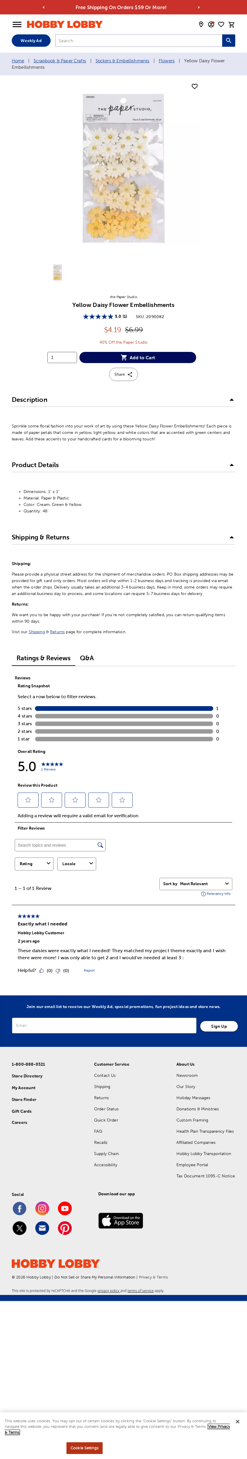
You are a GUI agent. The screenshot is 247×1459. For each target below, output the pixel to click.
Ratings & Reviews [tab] (43, 658)
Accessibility (105, 1164)
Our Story (185, 1086)
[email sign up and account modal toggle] (211, 24)
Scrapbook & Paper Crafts (60, 60)
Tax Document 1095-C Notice (205, 1176)
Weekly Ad (31, 40)
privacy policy (108, 1290)
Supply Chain (106, 1153)
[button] (123, 400)
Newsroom (187, 1075)
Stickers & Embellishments (123, 60)
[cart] (231, 24)
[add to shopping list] (194, 87)
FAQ (98, 1131)
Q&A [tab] (87, 658)
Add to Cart (138, 357)
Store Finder (24, 1099)
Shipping (37, 631)
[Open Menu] (17, 24)
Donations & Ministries (197, 1109)
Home (18, 60)
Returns (57, 631)
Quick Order (106, 1120)
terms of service (141, 1290)
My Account (24, 1087)
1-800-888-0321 (28, 1064)
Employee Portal (192, 1164)
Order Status (106, 1109)
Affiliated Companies (196, 1142)
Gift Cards (22, 1111)
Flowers (167, 60)
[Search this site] (228, 40)
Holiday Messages (193, 1097)
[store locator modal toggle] (201, 24)
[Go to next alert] (199, 7)
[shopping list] (221, 24)
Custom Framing (192, 1120)
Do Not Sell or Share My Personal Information (94, 1277)
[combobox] (138, 40)
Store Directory (27, 1076)
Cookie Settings (85, 1448)
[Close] (237, 1421)
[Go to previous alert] (44, 7)
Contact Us (105, 1075)
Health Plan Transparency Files (205, 1131)
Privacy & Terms (153, 1277)
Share (123, 374)
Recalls (100, 1142)
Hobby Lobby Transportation (203, 1153)
